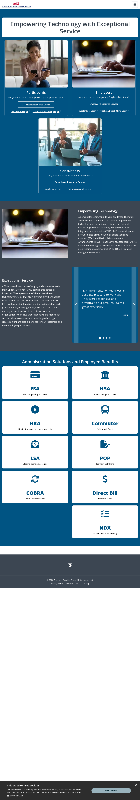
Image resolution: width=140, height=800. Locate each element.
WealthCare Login (20, 111)
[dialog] (70, 790)
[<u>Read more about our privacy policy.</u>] (67, 792)
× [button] (136, 785)
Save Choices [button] (111, 790)
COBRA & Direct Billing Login (47, 111)
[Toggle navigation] (135, 5)
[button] (47, 796)
